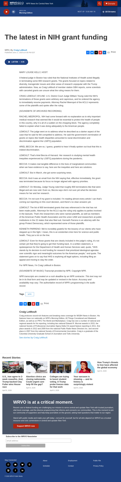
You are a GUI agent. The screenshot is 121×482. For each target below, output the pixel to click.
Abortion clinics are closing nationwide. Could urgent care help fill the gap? (36, 380)
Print (113, 52)
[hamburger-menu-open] (6, 3)
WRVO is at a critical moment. (43, 402)
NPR (30, 294)
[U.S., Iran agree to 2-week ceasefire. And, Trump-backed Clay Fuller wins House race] (13, 367)
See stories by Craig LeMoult (33, 337)
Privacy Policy (98, 466)
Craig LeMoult (20, 50)
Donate (111, 3)
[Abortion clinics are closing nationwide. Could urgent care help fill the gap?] (37, 367)
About (45, 461)
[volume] (14, 11)
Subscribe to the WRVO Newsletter (21, 436)
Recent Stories (11, 357)
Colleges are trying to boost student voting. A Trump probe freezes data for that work (59, 381)
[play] (6, 11)
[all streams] (109, 11)
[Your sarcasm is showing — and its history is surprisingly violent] (84, 367)
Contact (71, 466)
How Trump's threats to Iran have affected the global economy (107, 365)
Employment (72, 461)
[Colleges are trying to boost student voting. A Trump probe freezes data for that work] (60, 367)
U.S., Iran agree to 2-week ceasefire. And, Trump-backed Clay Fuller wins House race (12, 381)
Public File (97, 461)
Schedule (46, 466)
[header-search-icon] (99, 3)
